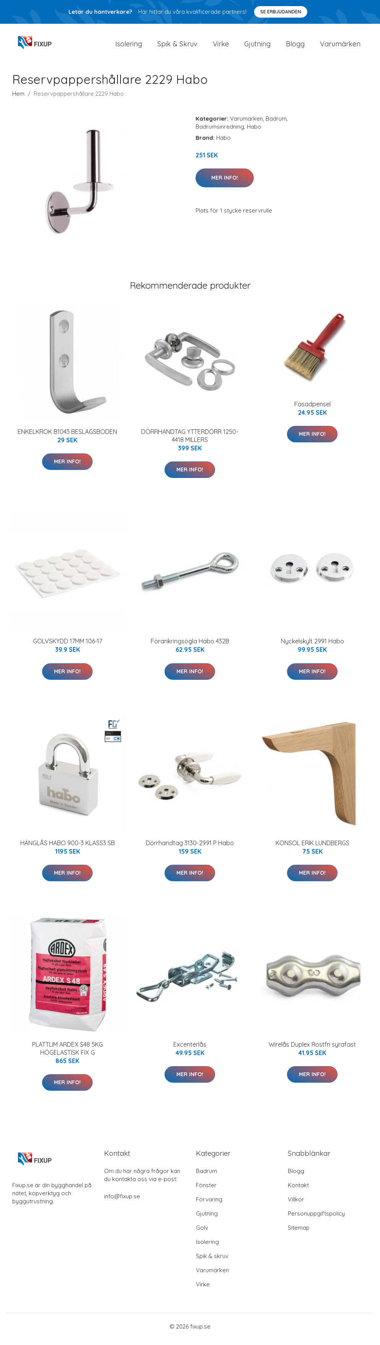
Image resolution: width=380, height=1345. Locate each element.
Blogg (295, 46)
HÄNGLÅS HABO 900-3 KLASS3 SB (67, 848)
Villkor (296, 1204)
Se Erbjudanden (280, 12)
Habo (254, 132)
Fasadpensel (312, 409)
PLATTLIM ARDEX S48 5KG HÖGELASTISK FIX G (67, 1054)
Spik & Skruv (177, 46)
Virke (221, 46)
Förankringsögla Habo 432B (190, 646)
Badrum (276, 124)
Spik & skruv (212, 1261)
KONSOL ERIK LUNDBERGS (312, 848)
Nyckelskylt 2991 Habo (312, 646)
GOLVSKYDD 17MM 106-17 (67, 646)
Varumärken (340, 46)
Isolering (128, 46)
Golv (202, 1233)
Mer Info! (224, 183)
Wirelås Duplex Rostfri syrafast (312, 1050)
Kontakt (298, 1190)
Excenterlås (189, 1050)
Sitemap (299, 1233)
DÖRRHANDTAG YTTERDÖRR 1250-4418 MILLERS (189, 441)
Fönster (206, 1190)
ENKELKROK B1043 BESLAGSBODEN (67, 437)
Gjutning (257, 46)
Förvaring (209, 1204)
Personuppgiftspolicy (316, 1218)
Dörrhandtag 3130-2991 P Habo (190, 848)
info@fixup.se (122, 1201)
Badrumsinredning (220, 132)
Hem (18, 99)
